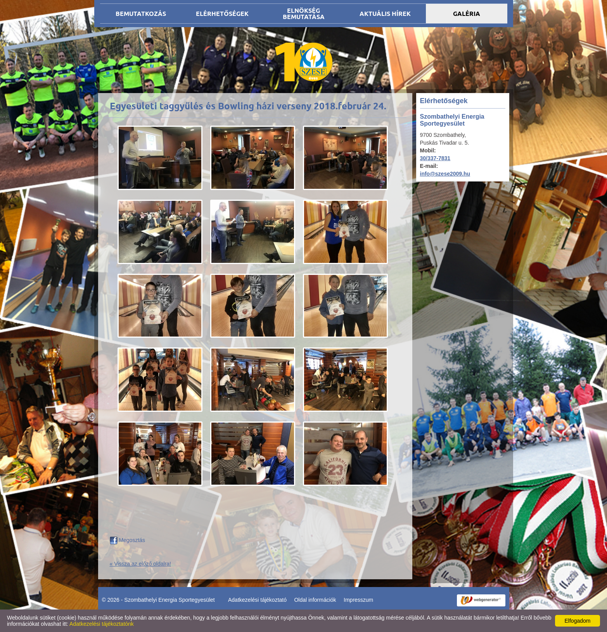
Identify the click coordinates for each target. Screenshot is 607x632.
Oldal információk (315, 600)
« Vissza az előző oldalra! (140, 564)
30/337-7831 (435, 158)
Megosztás (127, 540)
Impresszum (358, 600)
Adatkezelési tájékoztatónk (101, 624)
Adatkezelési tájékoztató (257, 600)
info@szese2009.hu (445, 174)
